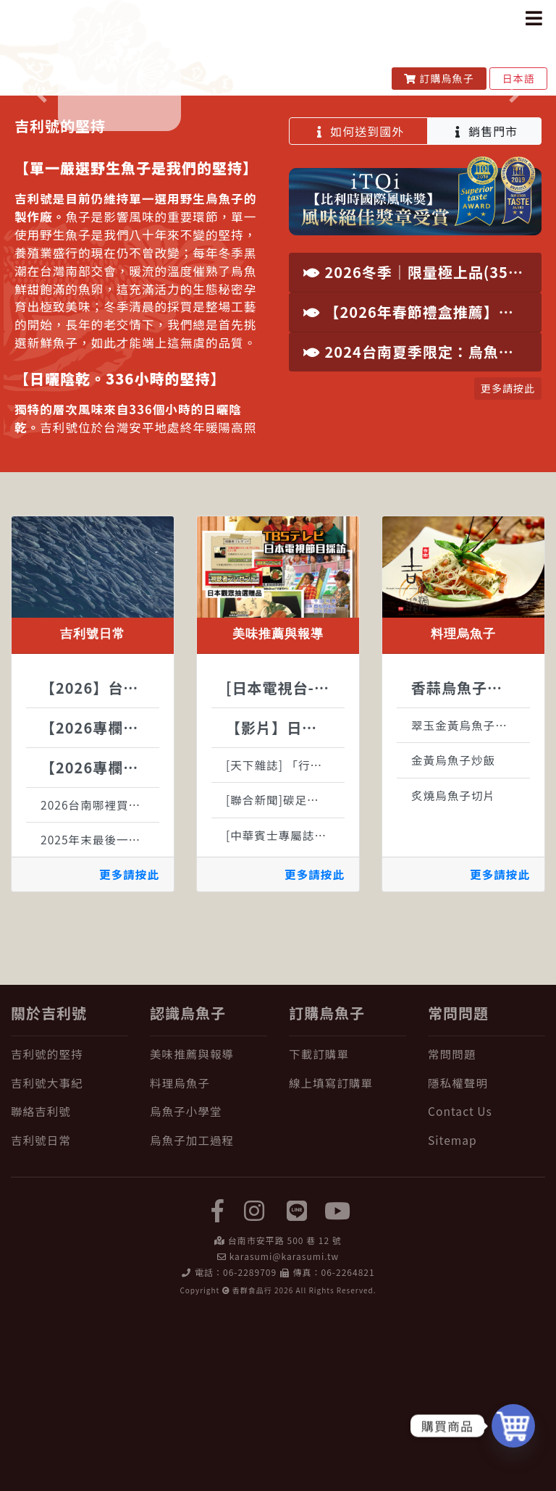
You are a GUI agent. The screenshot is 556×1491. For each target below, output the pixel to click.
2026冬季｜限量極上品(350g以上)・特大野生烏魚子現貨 (422, 447)
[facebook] (217, 1384)
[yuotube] (338, 1384)
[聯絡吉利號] (69, 1286)
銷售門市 (484, 306)
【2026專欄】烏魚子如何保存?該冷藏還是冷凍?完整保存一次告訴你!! (100, 942)
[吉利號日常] (69, 1314)
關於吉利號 (49, 1187)
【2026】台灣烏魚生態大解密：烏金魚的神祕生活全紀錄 (100, 862)
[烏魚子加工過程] (208, 1314)
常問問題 (458, 1187)
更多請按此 (129, 1049)
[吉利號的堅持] (69, 1229)
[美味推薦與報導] (208, 1229)
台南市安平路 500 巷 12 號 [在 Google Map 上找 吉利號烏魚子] (285, 1415)
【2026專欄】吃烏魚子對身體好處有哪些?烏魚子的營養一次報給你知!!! (100, 902)
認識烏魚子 (188, 1187)
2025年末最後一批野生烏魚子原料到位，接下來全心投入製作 (100, 1014)
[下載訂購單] (347, 1229)
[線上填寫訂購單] (347, 1258)
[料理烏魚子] (208, 1258)
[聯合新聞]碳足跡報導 (284, 975)
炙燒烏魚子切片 (453, 970)
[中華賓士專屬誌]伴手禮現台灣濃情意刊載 (285, 1010)
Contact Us (460, 1286)
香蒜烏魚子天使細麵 (470, 862)
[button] (41, 183)
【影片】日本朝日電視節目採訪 (285, 902)
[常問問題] (486, 1229)
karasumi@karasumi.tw (284, 1431)
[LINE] (297, 1384)
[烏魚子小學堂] (208, 1286)
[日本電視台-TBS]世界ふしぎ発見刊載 (285, 862)
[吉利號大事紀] (69, 1258)
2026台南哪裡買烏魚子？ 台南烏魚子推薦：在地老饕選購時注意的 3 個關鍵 (100, 980)
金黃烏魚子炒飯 (453, 935)
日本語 (518, 78)
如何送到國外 (359, 306)
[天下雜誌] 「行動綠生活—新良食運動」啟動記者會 (285, 940)
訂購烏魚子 (439, 78)
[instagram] (254, 1384)
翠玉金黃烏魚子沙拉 (465, 900)
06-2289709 (250, 1447)
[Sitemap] (486, 1314)
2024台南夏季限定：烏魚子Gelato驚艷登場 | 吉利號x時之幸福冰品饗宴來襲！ (422, 526)
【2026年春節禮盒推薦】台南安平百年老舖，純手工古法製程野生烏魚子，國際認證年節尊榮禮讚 (422, 486)
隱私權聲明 (458, 1258)
